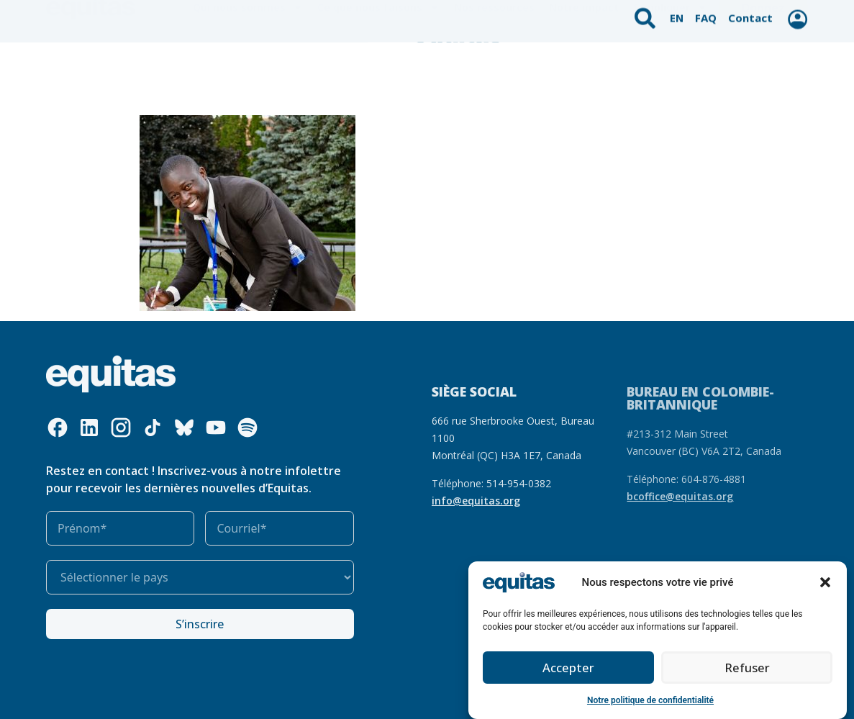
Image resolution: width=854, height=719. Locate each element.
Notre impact (584, 64)
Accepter (568, 668)
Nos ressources (494, 64)
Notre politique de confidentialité (650, 700)
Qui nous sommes (248, 65)
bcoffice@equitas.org (680, 496)
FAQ (707, 12)
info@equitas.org (476, 500)
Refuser (747, 668)
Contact (750, 12)
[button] (825, 582)
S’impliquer (670, 65)
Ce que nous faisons (378, 65)
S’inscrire (200, 624)
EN (679, 12)
